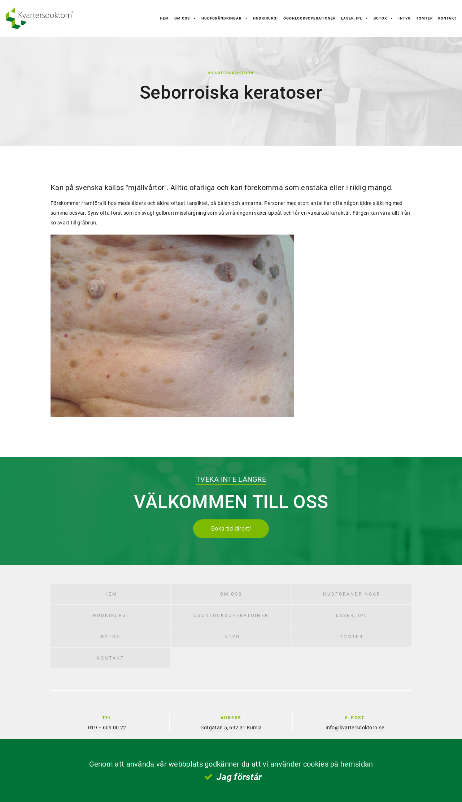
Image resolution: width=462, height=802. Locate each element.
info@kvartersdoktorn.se (355, 727)
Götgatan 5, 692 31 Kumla (231, 727)
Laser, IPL (351, 18)
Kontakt (447, 18)
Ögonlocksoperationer (309, 18)
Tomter (424, 18)
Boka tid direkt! (231, 528)
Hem (164, 18)
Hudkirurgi (265, 18)
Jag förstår (239, 776)
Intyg (404, 18)
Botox (380, 18)
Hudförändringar (221, 18)
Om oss (182, 18)
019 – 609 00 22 (107, 727)
